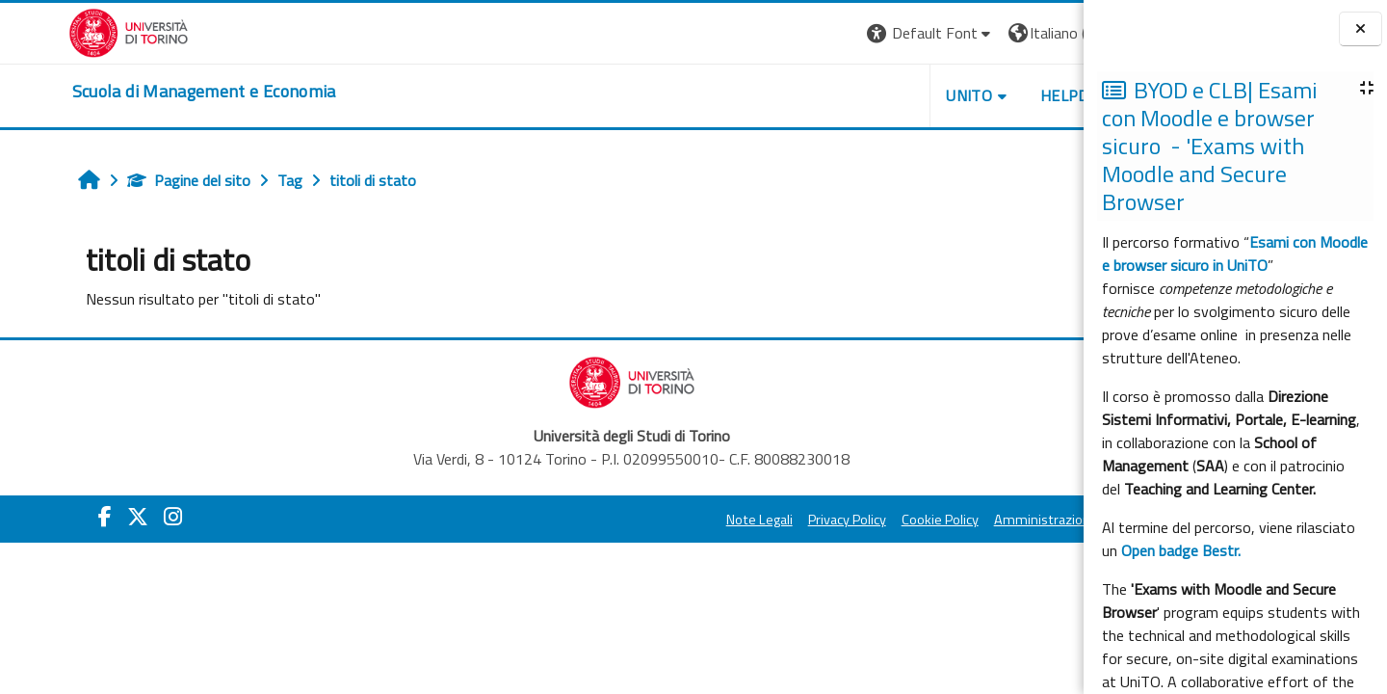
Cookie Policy (828, 519)
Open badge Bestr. (1181, 550)
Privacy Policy (735, 519)
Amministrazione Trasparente (971, 519)
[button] (819, 33)
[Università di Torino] (60, 30)
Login (1050, 32)
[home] (136, 91)
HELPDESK (967, 95)
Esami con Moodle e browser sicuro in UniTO (1235, 253)
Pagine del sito (130, 180)
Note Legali (648, 519)
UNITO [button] (858, 95)
